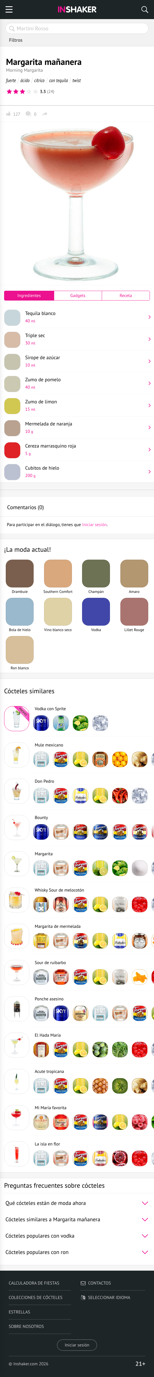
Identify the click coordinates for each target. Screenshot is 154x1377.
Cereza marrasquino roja (85, 449)
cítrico (39, 80)
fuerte (11, 80)
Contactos (95, 1283)
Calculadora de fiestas (34, 1283)
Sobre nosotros (26, 1326)
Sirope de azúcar (85, 361)
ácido (25, 80)
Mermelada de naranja (85, 427)
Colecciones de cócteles (36, 1297)
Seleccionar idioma (105, 1297)
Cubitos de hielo (85, 471)
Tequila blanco (85, 317)
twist (76, 80)
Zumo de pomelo (85, 383)
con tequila (58, 80)
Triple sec (85, 339)
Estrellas (19, 1312)
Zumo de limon (85, 405)
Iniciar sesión (77, 1345)
